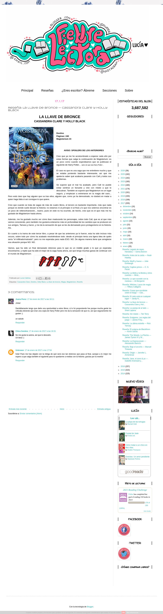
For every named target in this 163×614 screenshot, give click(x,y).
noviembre (127, 210)
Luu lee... (134, 418)
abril (125, 235)
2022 (123, 185)
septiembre (128, 217)
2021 (123, 189)
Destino (33, 282)
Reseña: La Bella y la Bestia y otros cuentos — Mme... (137, 274)
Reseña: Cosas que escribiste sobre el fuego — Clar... (134, 291)
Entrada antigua (104, 409)
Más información (132, 612)
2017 (123, 203)
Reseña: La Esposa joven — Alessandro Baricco (134, 342)
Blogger (90, 607)
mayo (125, 232)
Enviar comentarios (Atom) (31, 413)
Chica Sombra (22, 331)
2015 (123, 370)
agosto (126, 221)
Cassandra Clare (23, 282)
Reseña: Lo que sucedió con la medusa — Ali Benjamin (135, 280)
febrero (126, 243)
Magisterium (71, 282)
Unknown (20, 350)
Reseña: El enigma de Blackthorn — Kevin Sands (136, 330)
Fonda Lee (131, 436)
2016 (123, 366)
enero (125, 246)
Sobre (129, 90)
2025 (123, 174)
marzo (126, 239)
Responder (20, 323)
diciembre (127, 206)
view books (147, 511)
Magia (63, 282)
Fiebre (131, 494)
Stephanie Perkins (133, 459)
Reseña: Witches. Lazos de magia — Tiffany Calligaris (136, 286)
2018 (123, 200)
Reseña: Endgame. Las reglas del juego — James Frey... (136, 318)
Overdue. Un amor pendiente (137, 457)
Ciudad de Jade (131, 433)
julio (125, 225)
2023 (123, 181)
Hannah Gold (132, 424)
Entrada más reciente (18, 409)
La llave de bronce (53, 282)
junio (125, 228)
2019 (123, 196)
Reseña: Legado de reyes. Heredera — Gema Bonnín (134, 250)
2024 (123, 178)
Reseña (80, 282)
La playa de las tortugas (135, 422)
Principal (27, 90)
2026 (123, 171)
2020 (123, 192)
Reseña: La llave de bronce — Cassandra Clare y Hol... (134, 303)
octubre (126, 214)
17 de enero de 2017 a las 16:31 (42, 331)
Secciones (109, 90)
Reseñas (47, 90)
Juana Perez (21, 299)
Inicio (62, 409)
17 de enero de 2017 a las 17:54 (38, 350)
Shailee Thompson (133, 450)
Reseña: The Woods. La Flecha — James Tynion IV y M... (136, 336)
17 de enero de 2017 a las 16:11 (40, 299)
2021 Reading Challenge (135, 490)
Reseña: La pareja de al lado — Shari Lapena (135, 309)
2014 (123, 373)
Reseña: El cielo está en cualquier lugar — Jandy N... (136, 297)
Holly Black (41, 282)
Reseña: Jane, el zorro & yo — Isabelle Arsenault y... (135, 360)
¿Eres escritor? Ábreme (78, 90)
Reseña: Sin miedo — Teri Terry (135, 314)
